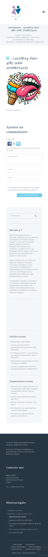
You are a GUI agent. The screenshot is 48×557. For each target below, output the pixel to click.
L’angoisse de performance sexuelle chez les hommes (24, 391)
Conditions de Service (15, 510)
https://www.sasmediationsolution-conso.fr (23, 529)
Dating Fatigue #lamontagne (20, 342)
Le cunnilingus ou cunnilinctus (23, 40)
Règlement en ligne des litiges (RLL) (20, 514)
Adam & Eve (35, 37)
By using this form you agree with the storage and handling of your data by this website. (23, 189)
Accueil (17, 35)
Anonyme (14, 408)
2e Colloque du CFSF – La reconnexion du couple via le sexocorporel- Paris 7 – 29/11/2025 (24, 355)
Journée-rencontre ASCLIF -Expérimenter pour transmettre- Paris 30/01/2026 (23, 347)
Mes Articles (26, 35)
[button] (9, 143)
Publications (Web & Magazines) (18, 37)
